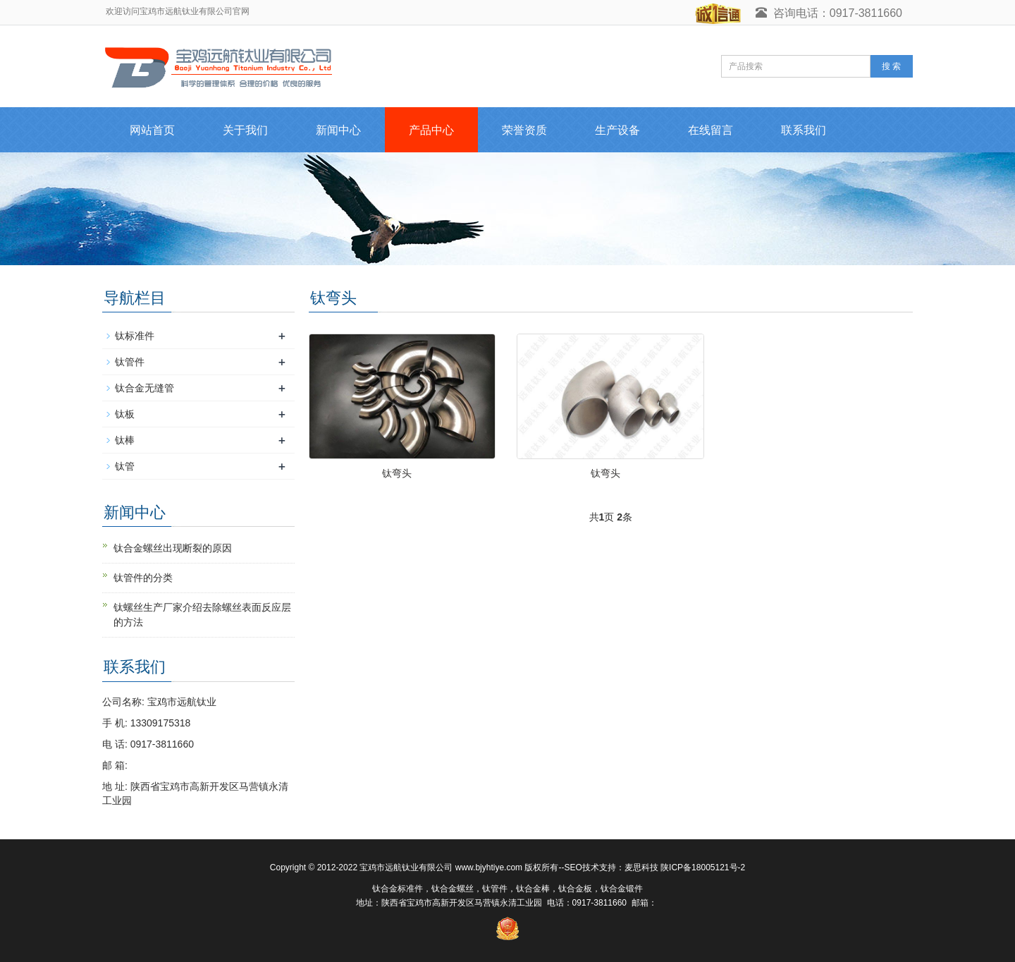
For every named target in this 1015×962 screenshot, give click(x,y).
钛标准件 (134, 335)
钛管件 (129, 361)
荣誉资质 (524, 130)
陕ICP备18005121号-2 (702, 867)
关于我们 (245, 130)
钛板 (125, 414)
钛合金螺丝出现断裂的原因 (172, 548)
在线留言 (710, 130)
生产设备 (617, 130)
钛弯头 (397, 473)
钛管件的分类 (143, 577)
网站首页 (152, 130)
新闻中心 (338, 130)
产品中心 (431, 130)
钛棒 (125, 440)
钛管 (125, 466)
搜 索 (891, 66)
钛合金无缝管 (144, 388)
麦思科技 (641, 867)
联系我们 (803, 130)
